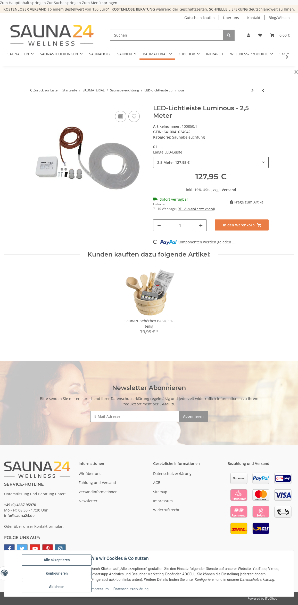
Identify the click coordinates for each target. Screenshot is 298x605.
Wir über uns (90, 473)
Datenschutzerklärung (130, 589)
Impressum (99, 589)
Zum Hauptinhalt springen (23, 2)
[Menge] (179, 225)
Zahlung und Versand (97, 482)
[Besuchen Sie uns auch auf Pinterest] (47, 548)
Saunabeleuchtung (188, 137)
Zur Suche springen (64, 2)
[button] (248, 35)
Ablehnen (56, 587)
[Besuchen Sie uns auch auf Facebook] (9, 548)
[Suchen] (166, 35)
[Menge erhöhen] (200, 225)
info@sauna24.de (19, 515)
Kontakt (253, 17)
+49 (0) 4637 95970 (20, 504)
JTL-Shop (271, 598)
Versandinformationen (98, 491)
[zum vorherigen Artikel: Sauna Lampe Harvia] (263, 90)
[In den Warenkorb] (242, 225)
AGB (156, 482)
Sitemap (160, 491)
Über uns (231, 17)
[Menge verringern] (159, 225)
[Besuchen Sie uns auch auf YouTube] (35, 548)
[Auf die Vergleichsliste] (120, 116)
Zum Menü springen (99, 2)
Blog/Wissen (279, 17)
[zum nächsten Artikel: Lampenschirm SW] (252, 90)
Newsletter (88, 500)
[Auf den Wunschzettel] (134, 116)
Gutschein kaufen (199, 17)
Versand (229, 189)
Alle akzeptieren (57, 560)
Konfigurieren (57, 573)
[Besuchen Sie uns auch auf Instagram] (60, 548)
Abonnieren (193, 416)
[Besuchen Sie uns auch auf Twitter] (22, 548)
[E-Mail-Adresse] (134, 416)
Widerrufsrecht (166, 509)
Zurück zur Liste (45, 90)
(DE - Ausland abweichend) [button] (196, 209)
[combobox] (211, 162)
